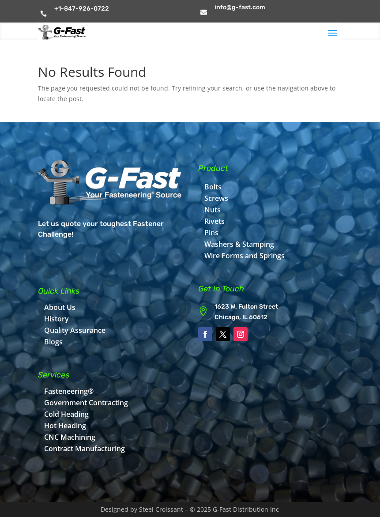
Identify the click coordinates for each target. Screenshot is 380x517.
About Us (59, 307)
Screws (216, 198)
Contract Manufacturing (84, 448)
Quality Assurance (74, 330)
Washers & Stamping (239, 244)
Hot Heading (65, 425)
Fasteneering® (69, 391)
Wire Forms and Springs (244, 255)
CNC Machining (69, 437)
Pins (211, 233)
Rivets (214, 221)
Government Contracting (86, 403)
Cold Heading (66, 414)
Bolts (213, 187)
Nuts (212, 210)
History (56, 319)
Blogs (53, 342)
